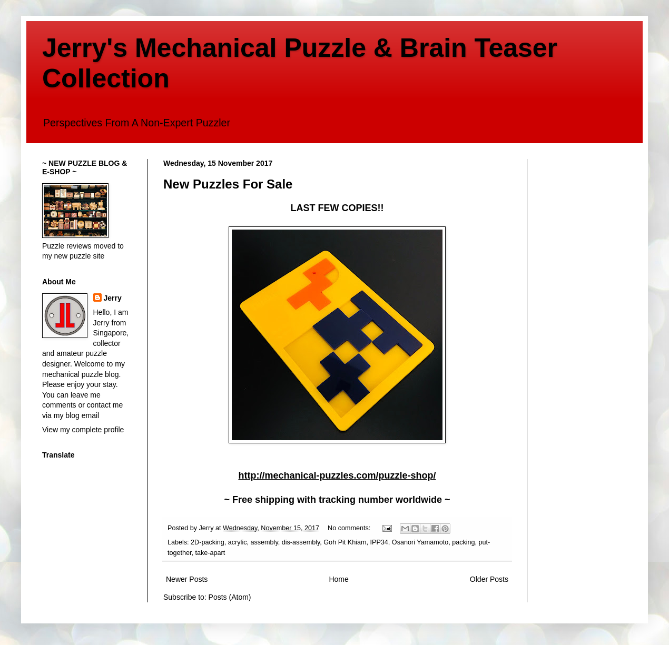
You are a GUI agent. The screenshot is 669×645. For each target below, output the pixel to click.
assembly (264, 542)
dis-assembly (301, 542)
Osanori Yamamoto (420, 542)
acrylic (237, 542)
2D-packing (207, 542)
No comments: (350, 528)
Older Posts (489, 579)
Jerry (113, 298)
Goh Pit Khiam (344, 542)
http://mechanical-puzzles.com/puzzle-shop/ (337, 475)
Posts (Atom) (230, 597)
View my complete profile (83, 429)
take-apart (210, 553)
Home (338, 579)
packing (463, 542)
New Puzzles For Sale (227, 184)
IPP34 (379, 542)
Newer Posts (187, 579)
